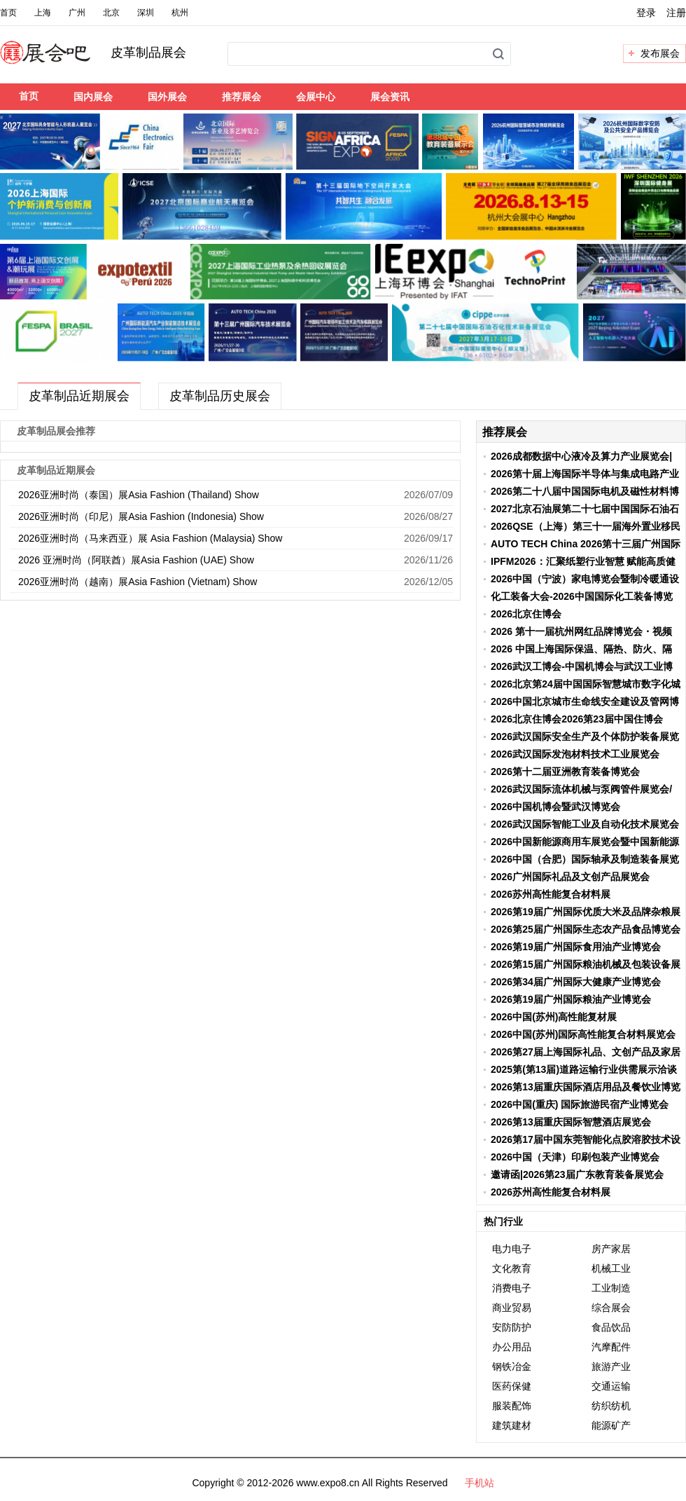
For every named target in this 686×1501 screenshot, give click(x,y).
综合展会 (611, 1307)
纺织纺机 (611, 1405)
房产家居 (611, 1248)
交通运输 (611, 1386)
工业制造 (611, 1288)
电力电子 (511, 1248)
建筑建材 (511, 1425)
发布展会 (660, 53)
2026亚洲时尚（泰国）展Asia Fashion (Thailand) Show (138, 494)
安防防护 (511, 1327)
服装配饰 (511, 1405)
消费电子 (511, 1288)
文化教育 (511, 1268)
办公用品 (511, 1346)
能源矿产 (611, 1425)
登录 (646, 12)
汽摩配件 (611, 1346)
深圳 (145, 13)
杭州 (180, 13)
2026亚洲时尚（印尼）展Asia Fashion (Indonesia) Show (141, 516)
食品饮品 (611, 1327)
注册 (676, 12)
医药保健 (511, 1386)
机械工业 (611, 1268)
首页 (8, 13)
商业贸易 (511, 1307)
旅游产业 (611, 1366)
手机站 (479, 1482)
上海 (42, 13)
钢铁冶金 (511, 1366)
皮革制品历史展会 (219, 396)
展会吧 (62, 61)
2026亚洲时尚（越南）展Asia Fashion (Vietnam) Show (137, 581)
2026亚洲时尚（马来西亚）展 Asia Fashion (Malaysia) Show (150, 538)
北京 (111, 13)
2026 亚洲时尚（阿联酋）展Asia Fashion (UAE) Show (136, 560)
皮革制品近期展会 (79, 396)
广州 (77, 13)
